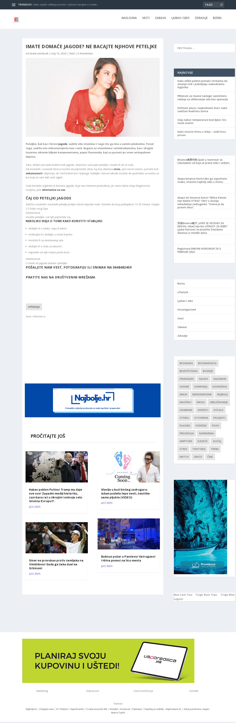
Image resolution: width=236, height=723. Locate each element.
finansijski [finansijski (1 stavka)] (187, 381)
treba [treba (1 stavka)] (215, 451)
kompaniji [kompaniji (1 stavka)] (200, 389)
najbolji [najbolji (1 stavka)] (222, 397)
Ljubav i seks (180, 20)
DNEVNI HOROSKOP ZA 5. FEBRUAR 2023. (199, 252)
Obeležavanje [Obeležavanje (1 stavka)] (219, 404)
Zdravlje (201, 20)
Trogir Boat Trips (206, 597)
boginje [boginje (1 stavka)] (208, 373)
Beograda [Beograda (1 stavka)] (186, 365)
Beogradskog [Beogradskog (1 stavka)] (207, 365)
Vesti (146, 20)
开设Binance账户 (187, 225)
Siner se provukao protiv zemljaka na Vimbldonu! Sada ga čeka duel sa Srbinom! (56, 566)
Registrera (183, 251)
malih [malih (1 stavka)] (183, 397)
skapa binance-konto (190, 181)
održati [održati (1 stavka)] (202, 412)
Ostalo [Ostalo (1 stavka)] (218, 412)
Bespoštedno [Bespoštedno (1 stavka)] (189, 373)
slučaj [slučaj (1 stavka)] (217, 443)
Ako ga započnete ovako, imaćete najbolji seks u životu (202, 182)
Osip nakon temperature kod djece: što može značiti (201, 124)
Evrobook (125, 711)
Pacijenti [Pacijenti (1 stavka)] (219, 420)
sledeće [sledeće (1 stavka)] (202, 443)
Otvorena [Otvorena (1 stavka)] (201, 420)
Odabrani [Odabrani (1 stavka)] (186, 412)
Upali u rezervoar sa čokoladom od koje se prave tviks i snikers (203, 163)
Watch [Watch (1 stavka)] (184, 459)
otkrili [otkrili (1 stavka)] (184, 420)
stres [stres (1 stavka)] (183, 451)
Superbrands (77, 711)
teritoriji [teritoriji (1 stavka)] (198, 451)
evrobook (42, 56)
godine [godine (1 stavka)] (184, 389)
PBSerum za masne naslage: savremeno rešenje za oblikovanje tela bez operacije (202, 100)
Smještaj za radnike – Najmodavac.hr (162, 711)
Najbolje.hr (31, 711)
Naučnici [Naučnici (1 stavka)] (185, 404)
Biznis (217, 20)
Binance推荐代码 (187, 162)
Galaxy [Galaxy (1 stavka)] (203, 381)
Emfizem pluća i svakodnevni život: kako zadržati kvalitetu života (202, 112)
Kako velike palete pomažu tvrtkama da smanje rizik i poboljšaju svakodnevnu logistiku (202, 86)
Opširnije (34, 309)
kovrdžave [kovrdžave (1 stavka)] (220, 389)
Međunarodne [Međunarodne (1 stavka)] (202, 397)
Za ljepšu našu (46, 711)
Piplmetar (137, 711)
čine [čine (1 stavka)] (210, 459)
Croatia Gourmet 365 (96, 711)
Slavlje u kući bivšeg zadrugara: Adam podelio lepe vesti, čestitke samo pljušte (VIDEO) (125, 496)
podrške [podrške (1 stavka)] (201, 428)
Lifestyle (182, 294)
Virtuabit (113, 711)
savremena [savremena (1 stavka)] (206, 435)
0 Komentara (85, 56)
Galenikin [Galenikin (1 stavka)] (219, 381)
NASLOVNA (129, 20)
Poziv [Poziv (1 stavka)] (215, 428)
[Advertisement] (93, 352)
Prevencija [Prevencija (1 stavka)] (187, 435)
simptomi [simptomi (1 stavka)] (186, 443)
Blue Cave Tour (183, 597)
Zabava (160, 20)
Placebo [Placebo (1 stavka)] (185, 428)
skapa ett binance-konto (192, 200)
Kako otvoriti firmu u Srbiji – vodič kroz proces (201, 135)
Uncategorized (186, 312)
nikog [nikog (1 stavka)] (201, 404)
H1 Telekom (62, 711)
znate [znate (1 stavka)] (198, 459)
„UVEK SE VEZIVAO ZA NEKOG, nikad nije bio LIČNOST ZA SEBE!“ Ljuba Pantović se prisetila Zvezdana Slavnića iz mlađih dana (202, 230)
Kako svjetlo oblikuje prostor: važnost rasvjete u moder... (65, 4)
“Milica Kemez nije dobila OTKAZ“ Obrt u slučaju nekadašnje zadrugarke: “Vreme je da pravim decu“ (201, 204)
